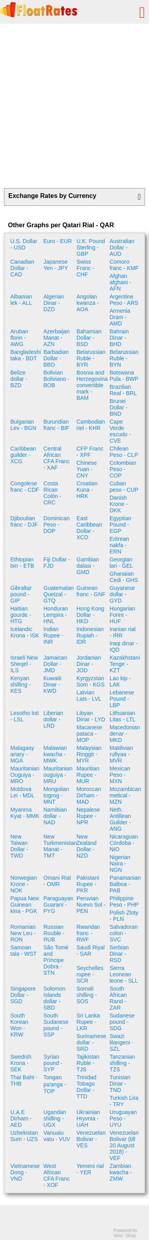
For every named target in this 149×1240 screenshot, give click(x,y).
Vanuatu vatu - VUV (56, 1136)
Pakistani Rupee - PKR (88, 884)
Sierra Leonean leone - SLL (124, 974)
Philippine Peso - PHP (124, 901)
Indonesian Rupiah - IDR (90, 635)
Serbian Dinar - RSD (119, 953)
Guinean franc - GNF (91, 591)
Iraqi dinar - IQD (124, 646)
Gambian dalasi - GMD (88, 565)
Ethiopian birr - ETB (22, 562)
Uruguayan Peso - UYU (123, 1118)
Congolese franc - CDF (24, 486)
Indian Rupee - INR (53, 635)
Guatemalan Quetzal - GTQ (58, 594)
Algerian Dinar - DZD (53, 302)
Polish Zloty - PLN (124, 915)
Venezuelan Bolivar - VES (91, 1139)
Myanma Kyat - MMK (24, 812)
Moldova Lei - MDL (22, 792)
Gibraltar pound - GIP (21, 594)
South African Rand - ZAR (118, 998)
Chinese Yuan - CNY (87, 469)
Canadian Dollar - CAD (22, 268)
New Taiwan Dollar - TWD (19, 846)
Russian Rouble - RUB (53, 933)
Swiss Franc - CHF (85, 268)
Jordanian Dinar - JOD (89, 663)
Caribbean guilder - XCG (23, 454)
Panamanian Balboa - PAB (125, 884)
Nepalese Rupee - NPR (88, 815)
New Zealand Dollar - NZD (87, 846)
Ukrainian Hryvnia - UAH (88, 1118)
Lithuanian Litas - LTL (122, 716)
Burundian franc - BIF (56, 424)
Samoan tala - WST (23, 950)
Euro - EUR (57, 241)
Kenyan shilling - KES (20, 684)
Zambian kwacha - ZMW (121, 1172)
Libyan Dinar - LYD (91, 716)
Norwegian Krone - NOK (23, 884)
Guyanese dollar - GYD (122, 594)
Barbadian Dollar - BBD (56, 358)
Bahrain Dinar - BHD (119, 337)
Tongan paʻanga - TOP (54, 1084)
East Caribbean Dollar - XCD (90, 527)
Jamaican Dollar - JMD (55, 663)
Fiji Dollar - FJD (56, 562)
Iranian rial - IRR (122, 632)
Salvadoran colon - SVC (124, 933)
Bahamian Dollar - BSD (89, 337)
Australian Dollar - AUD (122, 247)
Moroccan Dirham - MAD (89, 795)
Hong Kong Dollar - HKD (90, 614)
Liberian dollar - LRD (53, 719)
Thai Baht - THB (23, 1080)
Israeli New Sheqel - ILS (24, 663)
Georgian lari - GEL (121, 562)
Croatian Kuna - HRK (87, 489)
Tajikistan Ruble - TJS (88, 1063)
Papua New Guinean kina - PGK (24, 904)
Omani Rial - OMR (57, 881)
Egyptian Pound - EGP (120, 524)
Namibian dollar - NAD (55, 815)
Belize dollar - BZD (18, 378)
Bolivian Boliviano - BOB (56, 378)
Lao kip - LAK (120, 681)
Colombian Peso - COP (123, 469)
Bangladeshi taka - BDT (25, 355)
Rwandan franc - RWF (88, 933)
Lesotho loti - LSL (24, 716)
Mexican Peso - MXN (120, 774)
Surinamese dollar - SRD (91, 1042)
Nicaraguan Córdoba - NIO (124, 842)
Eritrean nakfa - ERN (119, 545)
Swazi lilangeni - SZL (122, 1042)
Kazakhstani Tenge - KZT (125, 663)
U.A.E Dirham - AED (21, 1118)
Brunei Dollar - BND (119, 407)
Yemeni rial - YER (90, 1169)
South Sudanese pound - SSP (55, 1025)
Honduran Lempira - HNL (55, 614)
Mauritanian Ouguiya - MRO (24, 774)
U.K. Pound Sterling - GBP (91, 247)
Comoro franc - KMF (124, 265)
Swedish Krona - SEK (20, 1063)
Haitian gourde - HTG (20, 614)
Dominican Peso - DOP (56, 524)
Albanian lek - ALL (21, 299)
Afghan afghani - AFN (120, 282)
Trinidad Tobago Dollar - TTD (87, 1086)
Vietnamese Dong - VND (25, 1172)
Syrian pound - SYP (52, 1063)
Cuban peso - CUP (124, 486)
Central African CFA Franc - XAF (56, 458)
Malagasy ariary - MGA (22, 754)
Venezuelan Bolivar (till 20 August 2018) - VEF (124, 1145)
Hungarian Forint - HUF (122, 614)
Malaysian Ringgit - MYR (89, 754)
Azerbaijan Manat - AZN (56, 337)
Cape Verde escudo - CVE (120, 431)
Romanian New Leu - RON (23, 933)
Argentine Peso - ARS (124, 299)
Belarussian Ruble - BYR (91, 358)
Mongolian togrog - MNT (56, 795)
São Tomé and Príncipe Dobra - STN (55, 960)
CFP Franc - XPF (90, 451)
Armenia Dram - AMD (120, 317)
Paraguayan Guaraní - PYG (58, 904)
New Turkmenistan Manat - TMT (58, 846)
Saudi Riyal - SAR (91, 950)
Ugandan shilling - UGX (54, 1118)
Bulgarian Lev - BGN (23, 424)
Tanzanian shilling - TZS (122, 1063)
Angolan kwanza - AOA (88, 302)
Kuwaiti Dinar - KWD (52, 684)
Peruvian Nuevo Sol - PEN (91, 904)
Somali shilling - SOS (87, 994)
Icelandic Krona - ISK (24, 632)
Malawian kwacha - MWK (55, 754)
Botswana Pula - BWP (124, 375)
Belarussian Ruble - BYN (124, 358)
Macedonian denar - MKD (125, 733)
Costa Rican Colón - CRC (52, 493)
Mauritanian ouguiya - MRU (57, 774)
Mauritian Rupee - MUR (88, 774)
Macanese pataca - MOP (90, 733)
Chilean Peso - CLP (124, 451)
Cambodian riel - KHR (91, 424)
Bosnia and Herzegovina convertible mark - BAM (92, 385)
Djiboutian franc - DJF (24, 521)
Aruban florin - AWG (19, 337)
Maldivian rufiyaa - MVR (121, 754)
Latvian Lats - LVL (89, 695)
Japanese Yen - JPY (55, 265)
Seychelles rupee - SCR (90, 974)
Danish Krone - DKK (119, 503)
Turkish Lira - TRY (124, 1101)
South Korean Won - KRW (19, 1025)
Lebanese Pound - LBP (122, 698)
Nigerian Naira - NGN (120, 863)
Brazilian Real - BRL (123, 390)
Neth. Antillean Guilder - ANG (120, 819)
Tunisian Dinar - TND (120, 1083)
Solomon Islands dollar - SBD (54, 998)
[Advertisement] (74, 106)
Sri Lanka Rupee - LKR (88, 1021)
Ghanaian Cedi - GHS (124, 577)
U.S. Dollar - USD (23, 244)
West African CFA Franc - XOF (56, 1175)
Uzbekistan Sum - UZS (24, 1136)
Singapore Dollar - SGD (23, 994)
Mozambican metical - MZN (125, 795)
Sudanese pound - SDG (122, 1021)
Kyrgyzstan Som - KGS (91, 681)
